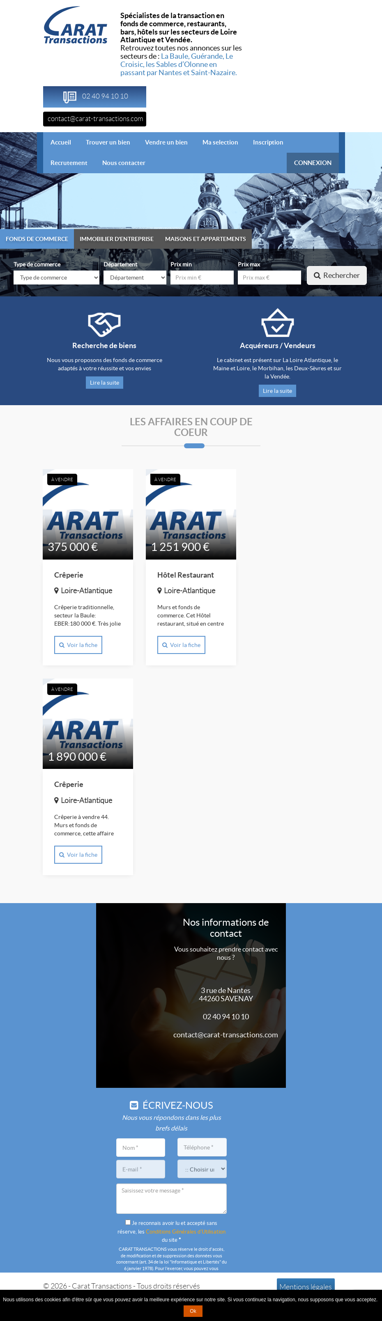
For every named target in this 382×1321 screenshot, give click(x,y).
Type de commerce (37, 264)
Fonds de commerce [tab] (37, 239)
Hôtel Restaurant (185, 575)
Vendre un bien (166, 142)
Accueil (64, 142)
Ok (193, 1311)
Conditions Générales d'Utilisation (186, 1232)
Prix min (181, 264)
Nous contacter (123, 162)
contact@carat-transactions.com (95, 118)
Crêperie (68, 575)
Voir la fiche (78, 646)
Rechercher (337, 275)
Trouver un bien (108, 142)
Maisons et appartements (205, 239)
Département (120, 264)
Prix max (249, 264)
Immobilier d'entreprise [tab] (117, 239)
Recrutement (69, 162)
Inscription (268, 142)
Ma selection (220, 142)
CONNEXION (312, 162)
